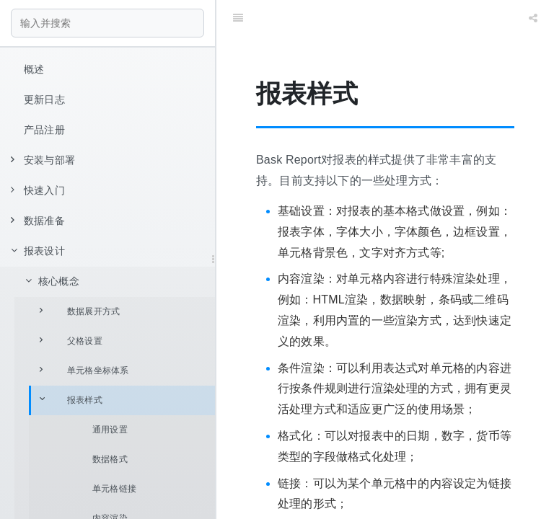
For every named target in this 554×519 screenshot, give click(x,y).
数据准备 (38, 220)
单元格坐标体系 (84, 370)
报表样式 (71, 399)
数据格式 (110, 459)
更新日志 (44, 99)
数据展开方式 (80, 311)
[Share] (533, 18)
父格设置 (71, 340)
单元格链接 (114, 489)
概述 (34, 69)
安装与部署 (43, 160)
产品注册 (44, 130)
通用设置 (110, 430)
